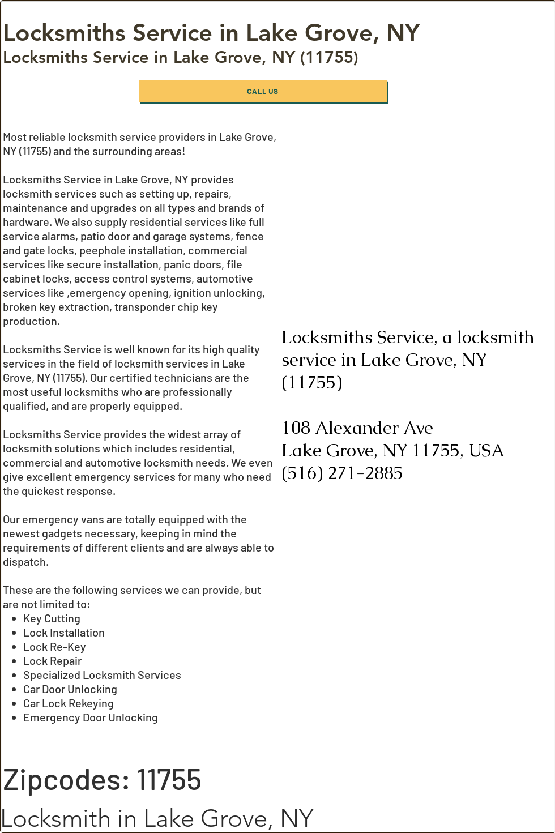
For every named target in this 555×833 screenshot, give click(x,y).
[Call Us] (263, 91)
